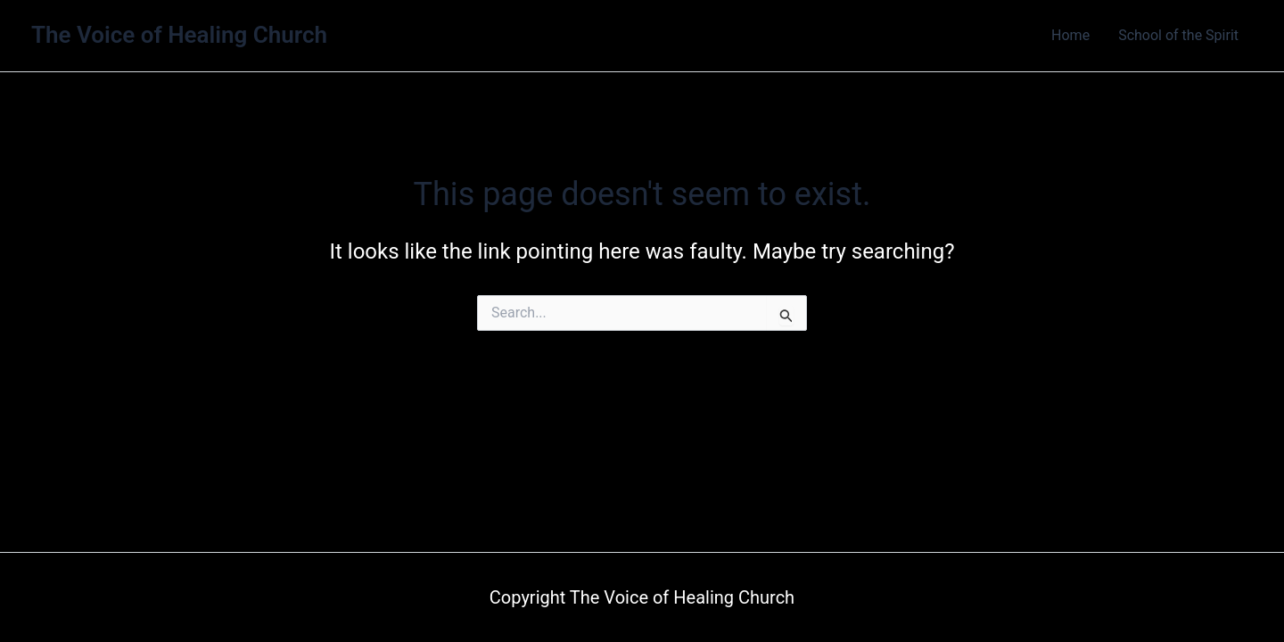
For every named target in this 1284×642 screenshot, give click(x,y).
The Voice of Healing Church (179, 34)
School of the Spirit (1178, 35)
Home (1070, 35)
